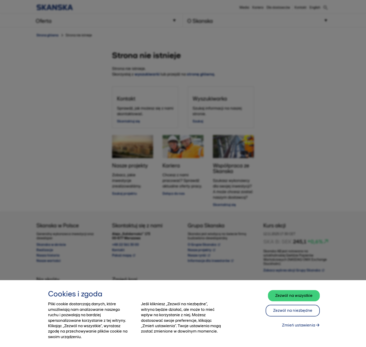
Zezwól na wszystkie (294, 298)
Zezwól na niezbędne (292, 313)
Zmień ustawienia (298, 328)
